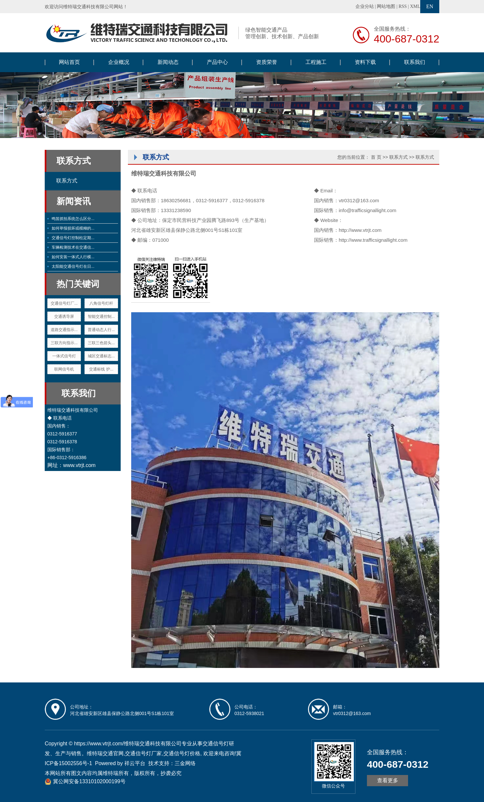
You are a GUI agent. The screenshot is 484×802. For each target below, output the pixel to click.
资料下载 (365, 62)
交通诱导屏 (64, 316)
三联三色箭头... (101, 343)
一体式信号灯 (64, 356)
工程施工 (316, 62)
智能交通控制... (101, 316)
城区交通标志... (101, 356)
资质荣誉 (266, 62)
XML (415, 6)
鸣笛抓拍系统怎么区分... (73, 218)
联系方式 (66, 180)
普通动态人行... (101, 329)
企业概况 (118, 62)
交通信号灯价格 (181, 753)
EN (429, 6)
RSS (403, 6)
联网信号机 (64, 369)
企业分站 (364, 6)
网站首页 (69, 62)
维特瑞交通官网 (105, 753)
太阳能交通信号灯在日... (73, 266)
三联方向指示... (64, 343)
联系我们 (414, 62)
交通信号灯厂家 (143, 753)
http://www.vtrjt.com (360, 230)
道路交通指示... (64, 329)
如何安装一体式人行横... (73, 257)
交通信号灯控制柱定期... (73, 237)
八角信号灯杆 (101, 303)
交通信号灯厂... (64, 303)
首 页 (376, 157)
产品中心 (217, 62)
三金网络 (185, 763)
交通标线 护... (101, 369)
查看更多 (387, 780)
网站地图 (386, 6)
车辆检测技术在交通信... (73, 247)
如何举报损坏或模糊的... (73, 228)
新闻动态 (168, 62)
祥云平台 (134, 763)
